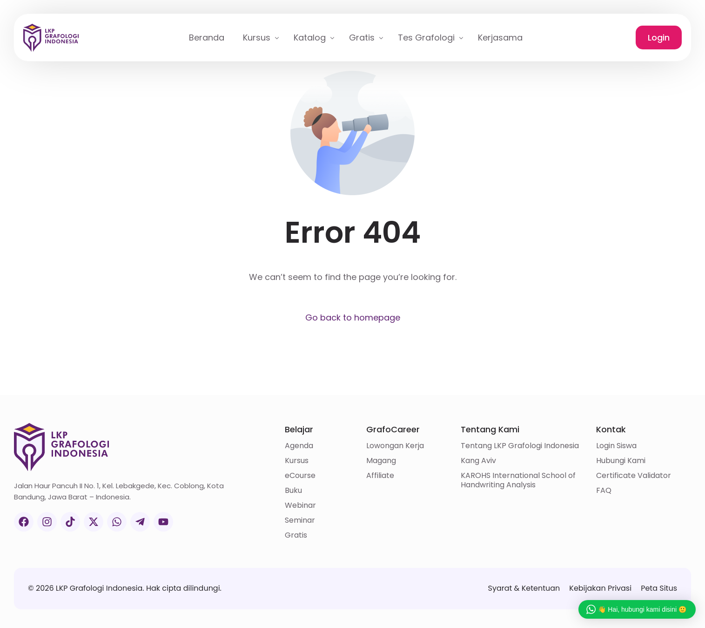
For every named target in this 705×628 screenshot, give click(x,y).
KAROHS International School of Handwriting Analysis (518, 480)
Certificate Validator (633, 475)
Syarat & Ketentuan (524, 588)
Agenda (299, 446)
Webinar (300, 505)
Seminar (300, 520)
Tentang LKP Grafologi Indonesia (520, 446)
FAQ (603, 490)
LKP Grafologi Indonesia (99, 588)
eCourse (300, 475)
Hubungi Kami (620, 460)
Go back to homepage (352, 317)
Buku (293, 490)
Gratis (296, 535)
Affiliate (380, 475)
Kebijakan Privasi (600, 588)
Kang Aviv (478, 460)
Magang (381, 460)
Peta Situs (659, 588)
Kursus (297, 460)
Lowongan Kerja (395, 446)
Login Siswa (616, 446)
